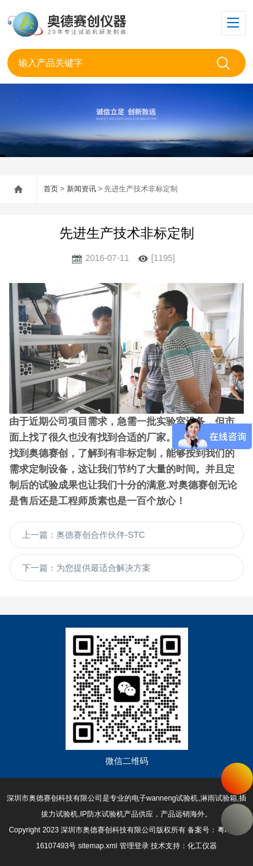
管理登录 (134, 846)
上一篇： (83, 535)
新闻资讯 (81, 189)
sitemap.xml (98, 846)
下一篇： (86, 568)
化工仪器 (202, 846)
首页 (50, 189)
